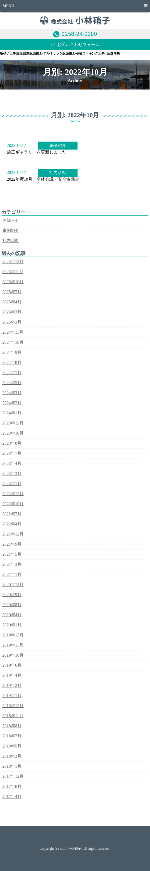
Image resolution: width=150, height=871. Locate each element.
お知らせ (10, 220)
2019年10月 (13, 655)
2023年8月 (12, 443)
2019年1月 (12, 695)
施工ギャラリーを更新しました (36, 152)
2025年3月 (12, 312)
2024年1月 (12, 413)
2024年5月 (12, 382)
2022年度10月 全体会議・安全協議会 (43, 179)
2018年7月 (12, 736)
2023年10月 (13, 433)
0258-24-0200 (79, 34)
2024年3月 (12, 392)
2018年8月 (12, 726)
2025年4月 (12, 302)
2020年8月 (12, 604)
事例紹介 (57, 145)
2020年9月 (12, 594)
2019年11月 (12, 645)
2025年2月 (12, 322)
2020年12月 (13, 584)
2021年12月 (13, 534)
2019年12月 (13, 635)
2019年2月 (12, 685)
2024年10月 (13, 342)
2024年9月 (12, 352)
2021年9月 (12, 544)
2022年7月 (12, 514)
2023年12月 (13, 423)
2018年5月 (12, 746)
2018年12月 (13, 705)
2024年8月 (12, 362)
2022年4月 (12, 524)
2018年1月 (12, 766)
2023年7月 (12, 453)
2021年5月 (12, 554)
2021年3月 (12, 564)
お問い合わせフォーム (78, 44)
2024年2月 (12, 403)
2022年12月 (13, 493)
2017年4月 (12, 796)
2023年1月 (12, 483)
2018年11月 (12, 715)
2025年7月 (12, 292)
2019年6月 (12, 665)
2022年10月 (13, 504)
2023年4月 (12, 463)
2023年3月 (12, 473)
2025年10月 (13, 281)
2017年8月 (12, 786)
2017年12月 (13, 776)
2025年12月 (13, 261)
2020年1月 (12, 625)
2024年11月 (12, 332)
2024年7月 (12, 372)
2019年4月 (12, 675)
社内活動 (57, 172)
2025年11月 (12, 271)
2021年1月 (12, 574)
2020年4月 (12, 615)
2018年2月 (12, 756)
